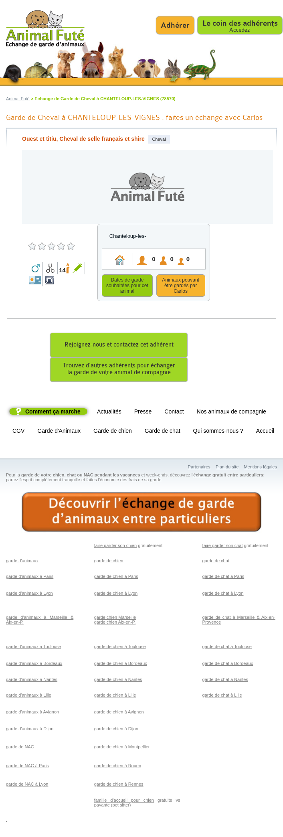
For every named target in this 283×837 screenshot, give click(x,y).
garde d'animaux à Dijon (29, 730)
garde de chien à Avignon (119, 713)
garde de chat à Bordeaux (227, 664)
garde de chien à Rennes (119, 785)
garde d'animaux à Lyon (29, 594)
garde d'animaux (22, 561)
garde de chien (108, 561)
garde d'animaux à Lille (28, 696)
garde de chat (215, 561)
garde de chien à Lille (115, 696)
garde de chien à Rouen (117, 766)
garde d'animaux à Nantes (31, 680)
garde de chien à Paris (116, 577)
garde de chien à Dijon (116, 730)
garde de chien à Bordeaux (120, 664)
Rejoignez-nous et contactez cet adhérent (119, 346)
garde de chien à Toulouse (120, 647)
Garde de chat (162, 432)
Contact (174, 412)
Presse (143, 412)
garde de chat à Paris (223, 577)
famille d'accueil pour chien (124, 801)
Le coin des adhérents (240, 23)
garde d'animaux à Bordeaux (34, 664)
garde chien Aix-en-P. (115, 623)
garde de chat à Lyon (223, 594)
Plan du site (227, 468)
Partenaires (199, 468)
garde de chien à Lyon (115, 594)
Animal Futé (18, 98)
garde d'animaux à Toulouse (33, 647)
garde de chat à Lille (222, 696)
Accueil (265, 432)
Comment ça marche (53, 412)
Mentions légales (260, 468)
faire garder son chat (222, 546)
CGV (18, 432)
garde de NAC (20, 748)
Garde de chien (112, 432)
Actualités (109, 412)
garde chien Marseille (115, 618)
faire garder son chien (115, 546)
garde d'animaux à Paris (29, 577)
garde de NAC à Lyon (27, 785)
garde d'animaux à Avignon (32, 713)
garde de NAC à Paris (27, 766)
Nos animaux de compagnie (232, 412)
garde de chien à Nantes (118, 680)
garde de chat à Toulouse (227, 647)
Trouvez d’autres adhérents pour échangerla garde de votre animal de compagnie (119, 370)
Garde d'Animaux (59, 432)
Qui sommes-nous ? (218, 432)
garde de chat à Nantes (225, 680)
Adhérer (175, 25)
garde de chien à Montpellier (122, 748)
